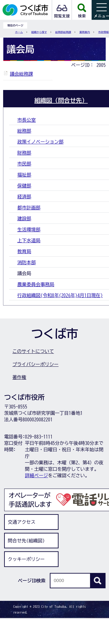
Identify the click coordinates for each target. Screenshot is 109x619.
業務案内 (84, 32)
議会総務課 (21, 73)
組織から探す (39, 32)
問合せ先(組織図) (26, 540)
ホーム (19, 32)
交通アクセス (21, 522)
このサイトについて (33, 351)
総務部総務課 (63, 32)
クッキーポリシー (26, 559)
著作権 (19, 377)
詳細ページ (36, 475)
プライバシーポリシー (35, 364)
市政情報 (103, 32)
